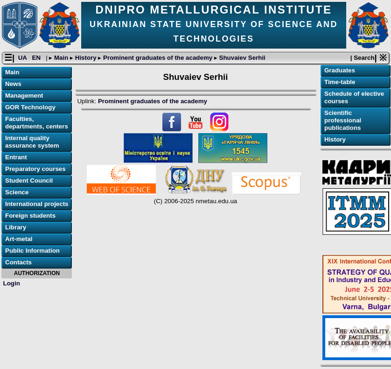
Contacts (18, 262)
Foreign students (30, 215)
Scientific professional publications (342, 120)
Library (15, 227)
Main (61, 57)
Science (16, 192)
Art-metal (19, 238)
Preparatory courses (35, 168)
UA (23, 57)
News (13, 83)
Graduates (339, 70)
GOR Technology (30, 107)
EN (37, 57)
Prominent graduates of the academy (157, 57)
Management (24, 95)
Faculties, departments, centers (36, 122)
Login (11, 283)
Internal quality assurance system (32, 142)
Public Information (32, 250)
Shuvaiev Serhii (241, 57)
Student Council (29, 180)
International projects (37, 203)
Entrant (16, 157)
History (85, 57)
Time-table (339, 81)
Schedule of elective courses (354, 97)
